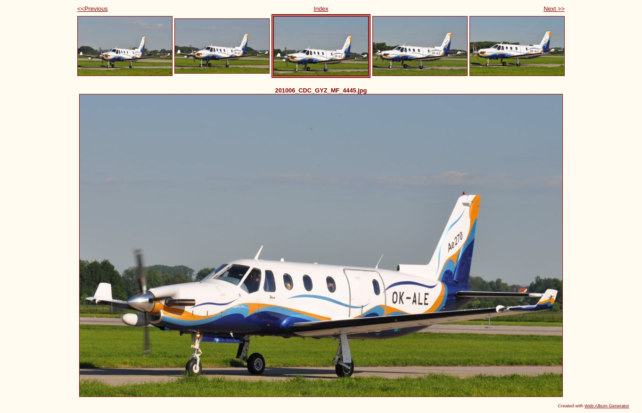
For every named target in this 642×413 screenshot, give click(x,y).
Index (320, 8)
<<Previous (92, 8)
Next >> (554, 8)
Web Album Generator (606, 405)
